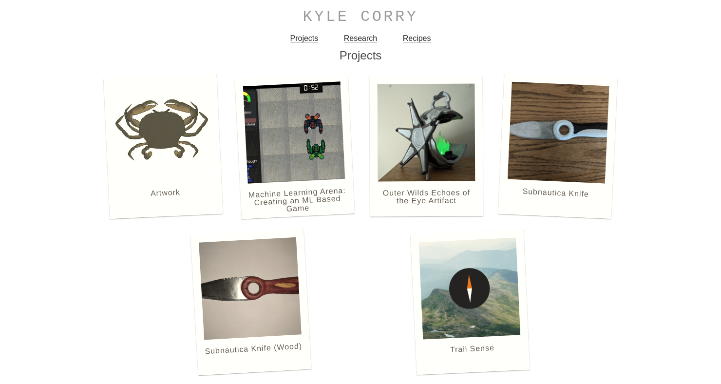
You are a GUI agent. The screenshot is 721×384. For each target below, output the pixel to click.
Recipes (417, 38)
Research (360, 38)
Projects (304, 38)
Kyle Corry (360, 16)
